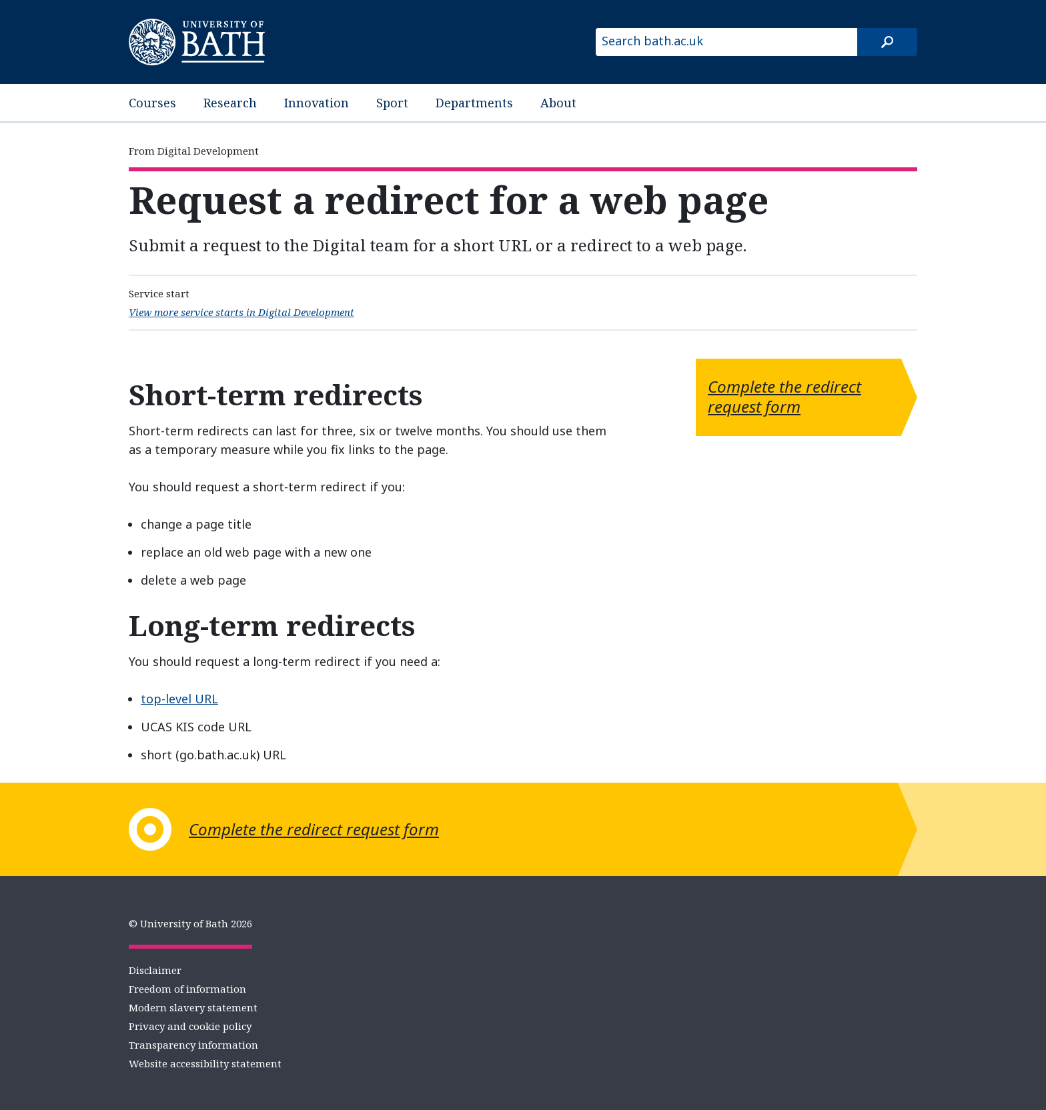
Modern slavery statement (193, 1007)
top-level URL (179, 699)
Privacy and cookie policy (190, 1026)
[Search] (887, 42)
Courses (152, 103)
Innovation (316, 103)
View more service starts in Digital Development (241, 312)
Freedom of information (187, 988)
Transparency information (193, 1044)
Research (230, 103)
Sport (392, 103)
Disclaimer (155, 970)
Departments (474, 103)
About (558, 103)
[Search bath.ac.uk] (726, 42)
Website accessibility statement (205, 1063)
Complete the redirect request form (784, 396)
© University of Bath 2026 (190, 923)
